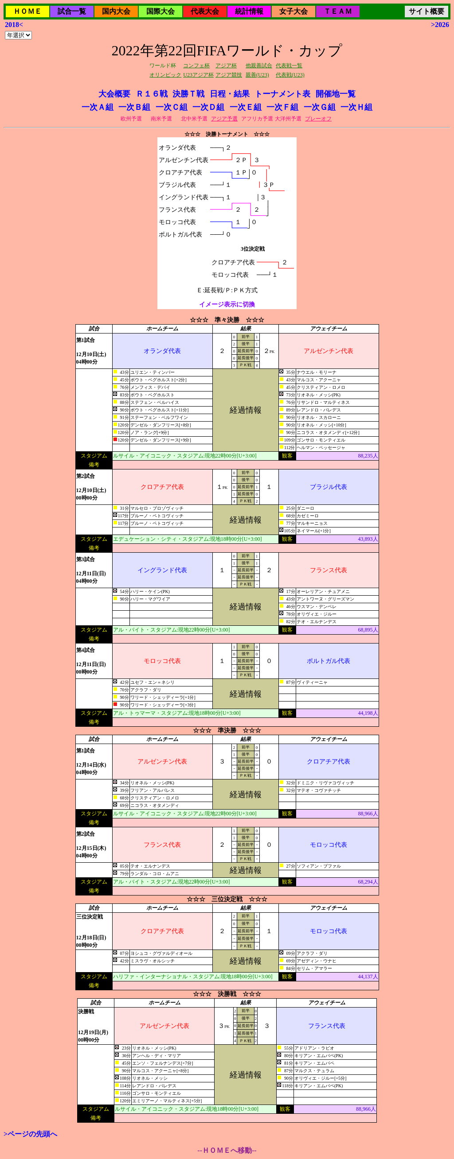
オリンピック (165, 75)
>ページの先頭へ (30, 1134)
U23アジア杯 (198, 75)
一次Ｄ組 (208, 107)
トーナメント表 (282, 93)
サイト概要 (426, 11)
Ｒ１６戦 (152, 93)
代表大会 (205, 11)
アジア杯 (226, 65)
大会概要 (114, 93)
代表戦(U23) (290, 75)
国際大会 (160, 11)
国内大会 (116, 11)
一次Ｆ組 (282, 107)
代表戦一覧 (289, 65)
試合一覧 (72, 11)
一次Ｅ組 (246, 107)
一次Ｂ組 (134, 107)
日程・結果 (230, 93)
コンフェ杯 (196, 65)
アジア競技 (228, 75)
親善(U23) (257, 75)
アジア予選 (224, 119)
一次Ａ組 (98, 107)
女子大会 (293, 11)
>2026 (440, 24)
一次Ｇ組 (320, 107)
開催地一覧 (336, 93)
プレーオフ (318, 119)
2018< (14, 24)
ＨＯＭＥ (27, 11)
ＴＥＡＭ (338, 11)
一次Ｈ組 (356, 107)
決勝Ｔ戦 (188, 93)
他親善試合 (259, 65)
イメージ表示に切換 (227, 304)
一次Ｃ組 (172, 107)
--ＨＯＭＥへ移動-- (226, 1150)
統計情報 (249, 11)
